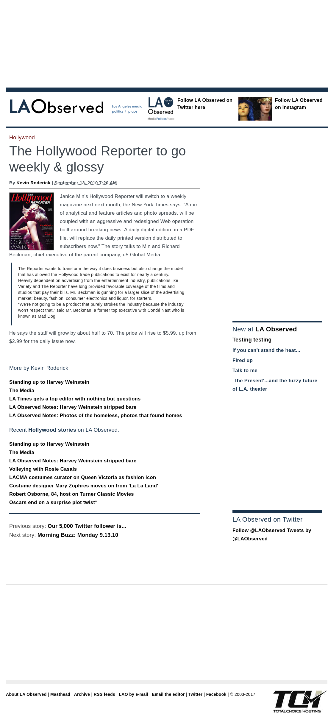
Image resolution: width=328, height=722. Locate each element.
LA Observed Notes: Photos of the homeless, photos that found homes (95, 415)
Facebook (216, 694)
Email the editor (168, 694)
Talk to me (244, 370)
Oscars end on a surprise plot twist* (53, 502)
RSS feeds (104, 694)
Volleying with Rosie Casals (43, 469)
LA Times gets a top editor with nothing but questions (75, 399)
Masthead (60, 694)
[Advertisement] (119, 43)
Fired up (242, 360)
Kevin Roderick (33, 182)
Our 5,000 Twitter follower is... (87, 526)
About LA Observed (26, 694)
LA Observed (276, 329)
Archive (82, 694)
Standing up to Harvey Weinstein (49, 382)
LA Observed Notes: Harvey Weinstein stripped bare (73, 407)
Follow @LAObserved (258, 530)
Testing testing (252, 340)
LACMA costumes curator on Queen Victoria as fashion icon (82, 477)
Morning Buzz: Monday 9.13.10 (78, 535)
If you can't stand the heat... (266, 350)
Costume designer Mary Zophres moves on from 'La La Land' (83, 486)
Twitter (195, 694)
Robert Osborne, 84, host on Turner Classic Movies (71, 494)
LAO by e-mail (133, 694)
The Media (21, 390)
